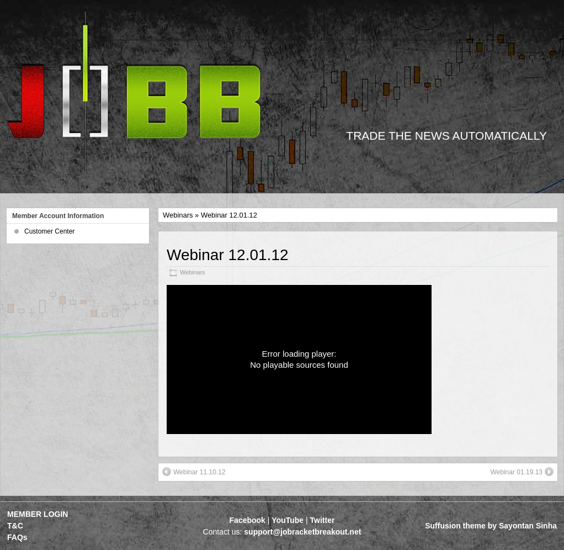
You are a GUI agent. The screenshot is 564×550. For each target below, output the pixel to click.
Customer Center (49, 231)
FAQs (17, 537)
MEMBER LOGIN (37, 514)
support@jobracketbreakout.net (302, 531)
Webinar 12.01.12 (228, 254)
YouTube (288, 520)
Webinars (178, 215)
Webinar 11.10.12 (194, 471)
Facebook (247, 520)
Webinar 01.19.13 (522, 471)
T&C (15, 525)
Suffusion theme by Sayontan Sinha (491, 525)
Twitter (322, 520)
